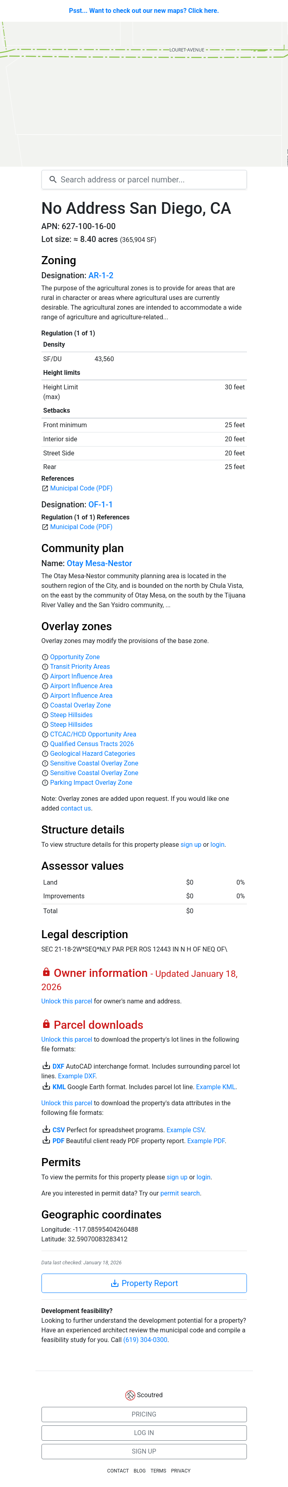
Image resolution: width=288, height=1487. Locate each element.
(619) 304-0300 (145, 1340)
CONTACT (118, 1471)
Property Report (144, 1283)
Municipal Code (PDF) (81, 488)
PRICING (144, 1414)
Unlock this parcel (67, 1001)
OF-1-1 (100, 504)
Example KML (216, 1087)
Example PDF (206, 1141)
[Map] (144, 94)
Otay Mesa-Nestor (99, 563)
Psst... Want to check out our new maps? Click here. (144, 10)
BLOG (140, 1471)
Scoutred (150, 1395)
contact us (76, 808)
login (218, 844)
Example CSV (185, 1130)
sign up (190, 844)
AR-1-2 (100, 275)
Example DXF (76, 1076)
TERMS (158, 1471)
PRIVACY (181, 1471)
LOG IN (144, 1433)
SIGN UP (144, 1451)
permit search (180, 1193)
